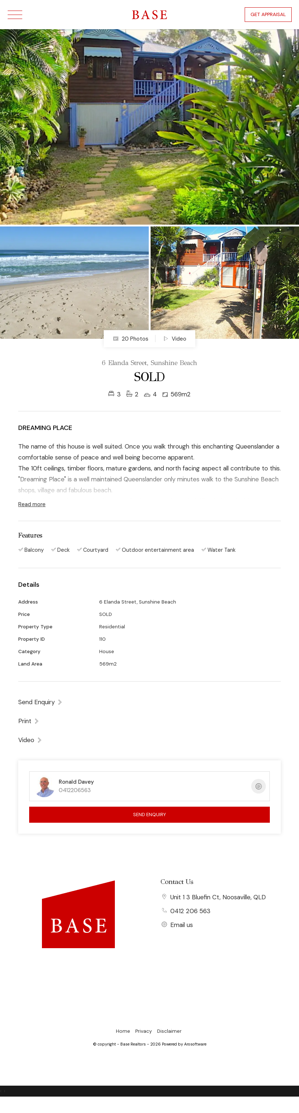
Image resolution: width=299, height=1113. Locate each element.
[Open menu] (15, 14)
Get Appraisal (268, 14)
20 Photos (130, 338)
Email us (181, 925)
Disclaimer (169, 1031)
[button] (28, 720)
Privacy (143, 1031)
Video (174, 338)
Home (123, 1031)
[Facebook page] (78, 962)
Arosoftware (195, 1044)
